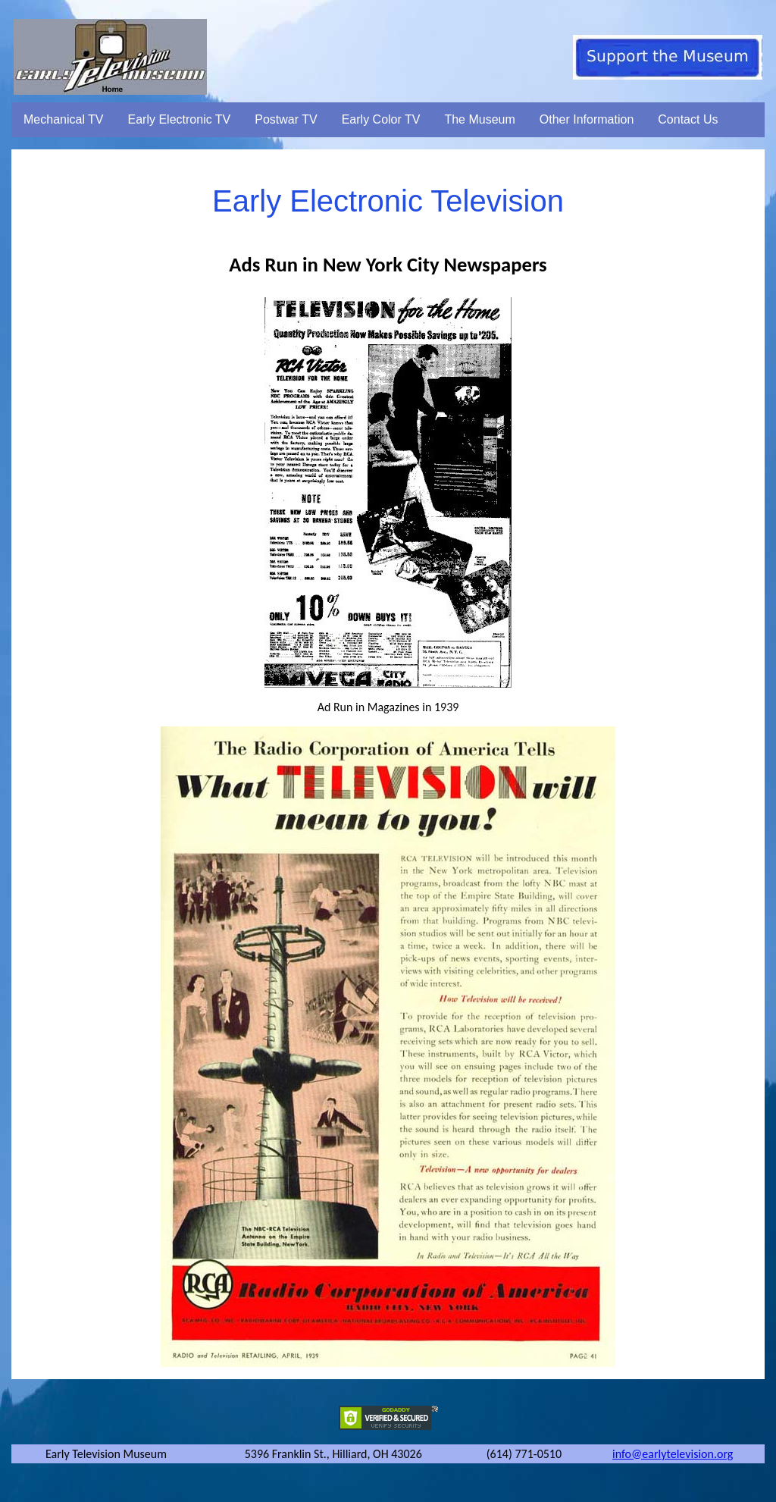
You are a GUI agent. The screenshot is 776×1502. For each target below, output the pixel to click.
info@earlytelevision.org (672, 1454)
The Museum (479, 119)
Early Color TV (381, 119)
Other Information (587, 119)
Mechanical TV (63, 119)
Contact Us (688, 119)
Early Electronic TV (179, 119)
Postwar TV (286, 119)
